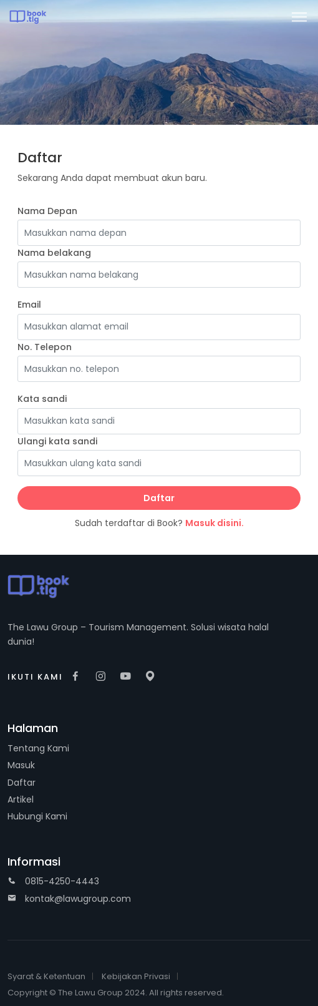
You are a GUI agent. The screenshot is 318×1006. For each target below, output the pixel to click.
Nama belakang (54, 253)
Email (29, 304)
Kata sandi (42, 399)
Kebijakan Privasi (136, 976)
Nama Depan (47, 211)
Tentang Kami (38, 748)
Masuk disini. (214, 523)
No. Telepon (44, 347)
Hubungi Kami (37, 816)
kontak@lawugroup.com (69, 898)
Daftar (159, 498)
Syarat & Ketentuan (46, 976)
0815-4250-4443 (53, 881)
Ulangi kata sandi (57, 441)
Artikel (20, 799)
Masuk (21, 765)
